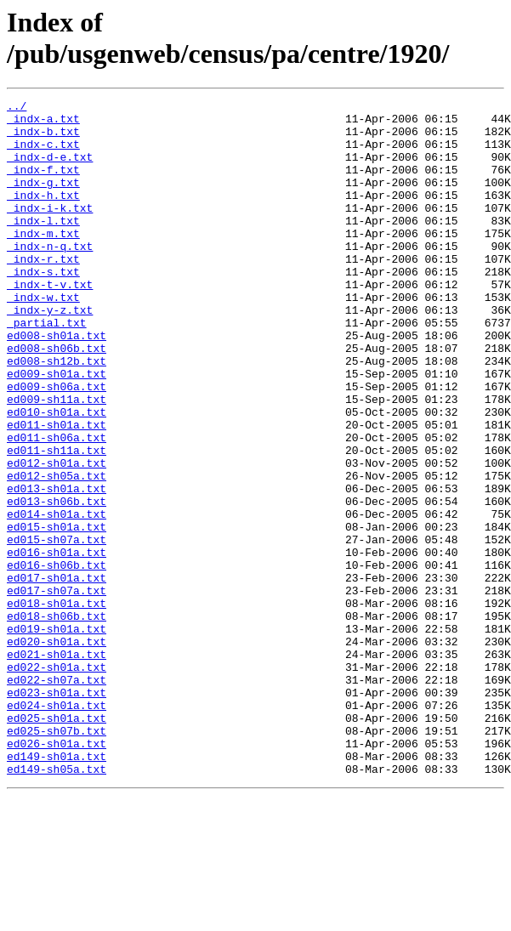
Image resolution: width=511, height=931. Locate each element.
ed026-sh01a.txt (56, 873)
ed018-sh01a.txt (56, 704)
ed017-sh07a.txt (56, 689)
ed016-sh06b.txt (56, 659)
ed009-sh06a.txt (56, 444)
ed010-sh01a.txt (56, 475)
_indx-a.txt (43, 123)
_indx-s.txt (43, 307)
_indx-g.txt (43, 199)
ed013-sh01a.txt (56, 567)
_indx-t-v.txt (50, 322)
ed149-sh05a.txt (56, 903)
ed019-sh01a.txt (56, 735)
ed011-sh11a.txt (56, 521)
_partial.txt (47, 368)
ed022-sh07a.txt (56, 796)
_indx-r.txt (43, 291)
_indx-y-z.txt (50, 352)
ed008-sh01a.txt (56, 383)
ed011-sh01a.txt (56, 490)
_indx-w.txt (43, 337)
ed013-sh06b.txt (56, 582)
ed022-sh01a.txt (56, 781)
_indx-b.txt (43, 138)
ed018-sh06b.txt (56, 720)
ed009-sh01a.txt (56, 429)
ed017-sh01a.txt (56, 674)
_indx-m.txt (43, 261)
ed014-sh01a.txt (56, 597)
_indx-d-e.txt (50, 169)
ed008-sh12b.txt (56, 414)
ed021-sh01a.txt (56, 766)
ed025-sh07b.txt (56, 858)
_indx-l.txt (43, 245)
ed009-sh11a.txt (56, 460)
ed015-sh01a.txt (56, 613)
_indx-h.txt (43, 215)
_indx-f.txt (43, 184)
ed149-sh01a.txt (56, 888)
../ (16, 108)
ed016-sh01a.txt (56, 643)
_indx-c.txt (43, 154)
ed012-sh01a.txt (56, 536)
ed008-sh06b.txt (56, 398)
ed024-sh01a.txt (56, 827)
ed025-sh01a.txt (56, 842)
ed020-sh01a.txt (56, 750)
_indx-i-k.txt (50, 230)
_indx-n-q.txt (50, 276)
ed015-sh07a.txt (56, 628)
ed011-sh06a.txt (56, 506)
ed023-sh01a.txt (56, 812)
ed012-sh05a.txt (56, 551)
